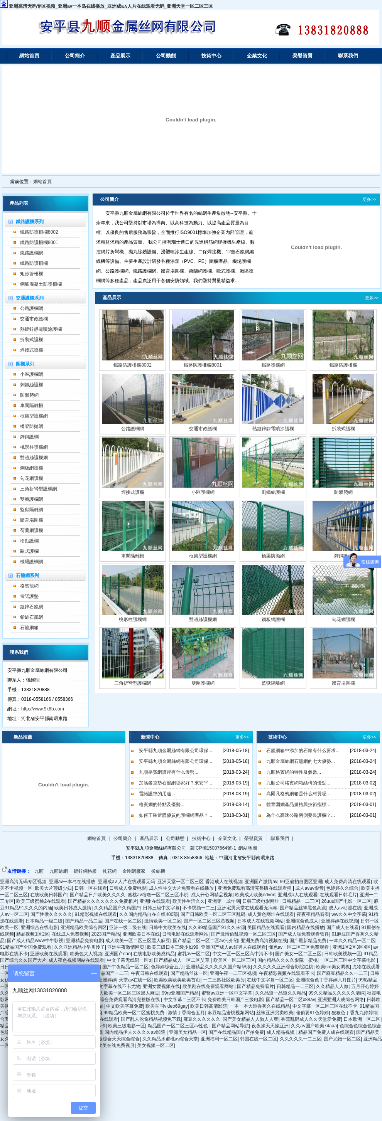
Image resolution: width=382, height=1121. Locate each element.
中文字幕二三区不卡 (184, 999)
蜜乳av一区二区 (193, 953)
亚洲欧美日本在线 (141, 934)
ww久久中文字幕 (348, 914)
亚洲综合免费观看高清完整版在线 (125, 999)
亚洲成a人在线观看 (298, 894)
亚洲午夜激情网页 (125, 947)
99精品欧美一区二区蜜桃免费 (134, 1012)
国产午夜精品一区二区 (125, 967)
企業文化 (257, 56)
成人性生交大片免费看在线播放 (182, 888)
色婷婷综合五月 (167, 967)
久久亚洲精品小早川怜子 (79, 947)
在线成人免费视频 (70, 934)
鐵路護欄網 (31, 253)
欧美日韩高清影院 (208, 1006)
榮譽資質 (302, 56)
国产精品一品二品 (83, 921)
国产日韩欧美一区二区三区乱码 (213, 914)
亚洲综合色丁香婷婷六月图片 (326, 980)
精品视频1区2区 (32, 934)
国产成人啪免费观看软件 (303, 934)
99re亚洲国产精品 (180, 993)
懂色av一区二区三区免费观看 (299, 947)
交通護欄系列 (30, 298)
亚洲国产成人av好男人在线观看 (233, 947)
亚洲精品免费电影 (84, 940)
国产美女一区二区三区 (298, 953)
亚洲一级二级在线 (127, 927)
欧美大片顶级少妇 (53, 888)
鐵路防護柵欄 (34, 263)
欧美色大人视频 (86, 953)
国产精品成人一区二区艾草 (182, 960)
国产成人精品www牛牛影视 (35, 940)
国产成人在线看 (342, 927)
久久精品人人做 (332, 986)
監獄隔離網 (31, 509)
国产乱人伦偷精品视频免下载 (151, 1019)
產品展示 (120, 56)
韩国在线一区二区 (258, 1039)
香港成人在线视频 (223, 881)
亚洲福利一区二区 (219, 1039)
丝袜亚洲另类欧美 (274, 1012)
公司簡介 (75, 56)
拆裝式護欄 (31, 339)
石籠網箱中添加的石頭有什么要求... (303, 750)
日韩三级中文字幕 (161, 908)
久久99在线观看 (101, 1019)
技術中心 (211, 56)
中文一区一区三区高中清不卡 (243, 953)
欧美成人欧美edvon (255, 894)
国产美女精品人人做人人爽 (250, 1019)
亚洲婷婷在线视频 (339, 921)
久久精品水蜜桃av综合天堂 (170, 1039)
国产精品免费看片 (255, 986)
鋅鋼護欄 (29, 436)
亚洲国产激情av (261, 881)
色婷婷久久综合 (342, 888)
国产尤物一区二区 (342, 1039)
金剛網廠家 (133, 871)
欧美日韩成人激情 (72, 908)
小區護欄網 (31, 374)
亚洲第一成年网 (224, 901)
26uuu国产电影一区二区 (346, 901)
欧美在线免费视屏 (116, 1045)
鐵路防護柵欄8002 (39, 232)
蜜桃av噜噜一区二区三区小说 (158, 894)
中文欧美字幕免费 (124, 1006)
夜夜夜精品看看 (313, 914)
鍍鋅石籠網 (31, 606)
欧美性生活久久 (188, 901)
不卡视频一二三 (199, 908)
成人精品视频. (281, 1032)
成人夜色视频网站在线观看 (76, 960)
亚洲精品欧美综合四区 (84, 927)
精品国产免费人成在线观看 (326, 1032)
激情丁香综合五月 (186, 1012)
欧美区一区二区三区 (234, 960)
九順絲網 (58, 871)
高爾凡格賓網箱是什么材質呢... (298, 793)
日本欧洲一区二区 (361, 1019)
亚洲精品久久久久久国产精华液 (218, 967)
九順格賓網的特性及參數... (293, 772)
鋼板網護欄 (31, 468)
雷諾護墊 (29, 596)
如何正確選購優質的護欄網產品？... (175, 815)
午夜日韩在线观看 (149, 973)
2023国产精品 (105, 934)
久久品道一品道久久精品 (280, 993)
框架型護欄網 (34, 416)
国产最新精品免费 (307, 940)
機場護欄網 (31, 561)
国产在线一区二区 (123, 921)
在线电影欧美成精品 (154, 953)
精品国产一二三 (112, 973)
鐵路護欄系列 (30, 221)
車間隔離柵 (31, 405)
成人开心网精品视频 (212, 894)
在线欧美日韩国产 (48, 894)
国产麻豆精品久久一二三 (342, 973)
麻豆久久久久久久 (201, 1019)
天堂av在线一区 (135, 980)
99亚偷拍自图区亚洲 (301, 881)
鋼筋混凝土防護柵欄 (41, 284)
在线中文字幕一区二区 (270, 980)
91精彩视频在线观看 (96, 914)
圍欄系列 (25, 364)
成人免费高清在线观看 (348, 881)
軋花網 (110, 871)
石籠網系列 (27, 575)
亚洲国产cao (117, 953)
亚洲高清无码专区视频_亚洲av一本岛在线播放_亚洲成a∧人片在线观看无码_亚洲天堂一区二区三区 (111, 6)
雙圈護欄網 (31, 499)
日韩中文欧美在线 (167, 927)
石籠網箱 (29, 627)
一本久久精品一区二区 (352, 940)
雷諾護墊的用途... (157, 793)
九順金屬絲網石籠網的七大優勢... (300, 761)
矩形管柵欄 (31, 273)
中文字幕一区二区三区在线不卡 (324, 1006)
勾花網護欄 (31, 478)
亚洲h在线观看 (155, 901)
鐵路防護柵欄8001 (39, 242)
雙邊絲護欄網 (34, 457)
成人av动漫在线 (345, 908)
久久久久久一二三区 (300, 1039)
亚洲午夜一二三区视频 (233, 973)
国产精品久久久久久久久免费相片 (102, 901)
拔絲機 (158, 871)
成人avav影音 (309, 888)
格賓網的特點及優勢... (161, 804)
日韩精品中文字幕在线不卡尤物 (108, 986)
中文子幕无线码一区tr (129, 960)
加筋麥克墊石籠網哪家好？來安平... (175, 783)
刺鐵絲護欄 (31, 384)
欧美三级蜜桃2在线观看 (40, 901)
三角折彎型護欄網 (38, 488)
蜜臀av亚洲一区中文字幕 (227, 993)
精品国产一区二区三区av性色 (179, 1025)
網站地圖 (247, 848)
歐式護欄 (29, 551)
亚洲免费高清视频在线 (264, 940)
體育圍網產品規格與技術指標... (298, 804)
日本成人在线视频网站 (260, 921)
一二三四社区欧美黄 (224, 980)
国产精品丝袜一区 (189, 973)
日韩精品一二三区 (300, 901)
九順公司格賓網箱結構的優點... (298, 783)
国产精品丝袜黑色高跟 (303, 908)
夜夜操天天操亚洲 (270, 1025)
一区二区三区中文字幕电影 (348, 960)
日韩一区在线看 (90, 888)
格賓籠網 (29, 586)
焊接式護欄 (31, 350)
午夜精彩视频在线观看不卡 (286, 973)
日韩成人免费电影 (127, 888)
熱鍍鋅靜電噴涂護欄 (41, 329)
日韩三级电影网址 (260, 901)
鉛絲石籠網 (31, 617)
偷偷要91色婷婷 (312, 1012)
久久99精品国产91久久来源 (216, 927)
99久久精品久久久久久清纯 (336, 993)
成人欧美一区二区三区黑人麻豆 (137, 940)
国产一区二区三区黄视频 (209, 921)
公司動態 (166, 56)
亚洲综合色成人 (302, 921)
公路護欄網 (31, 308)
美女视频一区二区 (155, 1045)
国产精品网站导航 (230, 1025)
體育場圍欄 (31, 520)
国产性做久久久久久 (51, 914)
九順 (39, 871)
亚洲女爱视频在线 (161, 986)
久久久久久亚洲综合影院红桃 (283, 967)
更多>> (369, 199)
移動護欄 (29, 541)
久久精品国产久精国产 (117, 908)
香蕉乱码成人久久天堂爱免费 (311, 1019)
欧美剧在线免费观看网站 (209, 986)
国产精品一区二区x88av (290, 999)
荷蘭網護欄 (31, 530)
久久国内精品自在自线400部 (148, 914)
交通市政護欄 (34, 318)
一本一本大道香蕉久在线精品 (260, 1006)
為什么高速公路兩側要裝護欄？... (300, 815)
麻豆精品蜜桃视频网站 (231, 1012)
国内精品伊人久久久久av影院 (135, 1032)
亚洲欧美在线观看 (48, 953)
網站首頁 (29, 56)
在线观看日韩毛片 (338, 894)
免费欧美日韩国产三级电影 (235, 999)
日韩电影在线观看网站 (185, 934)
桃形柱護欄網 (34, 447)
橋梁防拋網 (31, 426)
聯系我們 (348, 56)
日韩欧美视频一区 (342, 953)
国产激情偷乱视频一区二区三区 (243, 934)
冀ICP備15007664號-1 (212, 848)
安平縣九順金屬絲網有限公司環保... (175, 750)
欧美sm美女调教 (333, 967)
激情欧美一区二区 (162, 921)
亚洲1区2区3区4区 (352, 947)
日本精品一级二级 (44, 921)
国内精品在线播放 (305, 927)
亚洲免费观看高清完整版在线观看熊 (255, 888)
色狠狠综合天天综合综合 (114, 1039)
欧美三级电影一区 (126, 1025)
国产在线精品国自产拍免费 (236, 1032)
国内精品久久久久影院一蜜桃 (287, 960)
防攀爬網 (29, 395)
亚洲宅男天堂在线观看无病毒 (247, 908)
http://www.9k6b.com (42, 709)
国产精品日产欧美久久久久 (97, 894)
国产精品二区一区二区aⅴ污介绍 (205, 940)
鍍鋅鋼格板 (85, 871)
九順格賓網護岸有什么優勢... (168, 772)
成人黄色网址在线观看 (271, 914)
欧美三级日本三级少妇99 (172, 947)
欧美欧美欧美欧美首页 (177, 980)
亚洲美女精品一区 (187, 1032)
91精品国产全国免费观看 (25, 947)
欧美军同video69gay (166, 1006)
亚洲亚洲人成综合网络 (341, 999)
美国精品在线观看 (265, 927)
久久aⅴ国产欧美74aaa (314, 1025)
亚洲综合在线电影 (39, 927)
